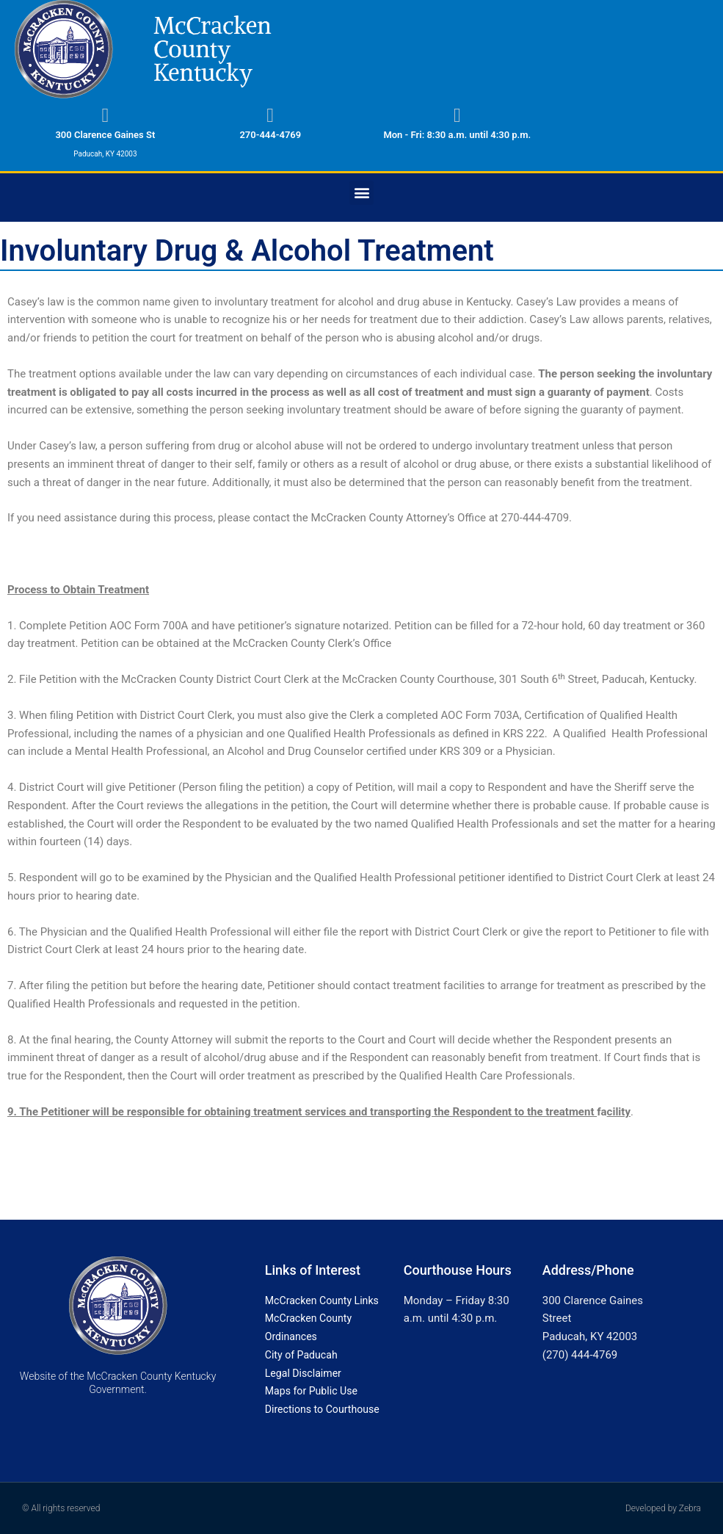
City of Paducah (303, 1354)
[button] (361, 193)
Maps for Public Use (314, 1390)
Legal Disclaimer (305, 1373)
